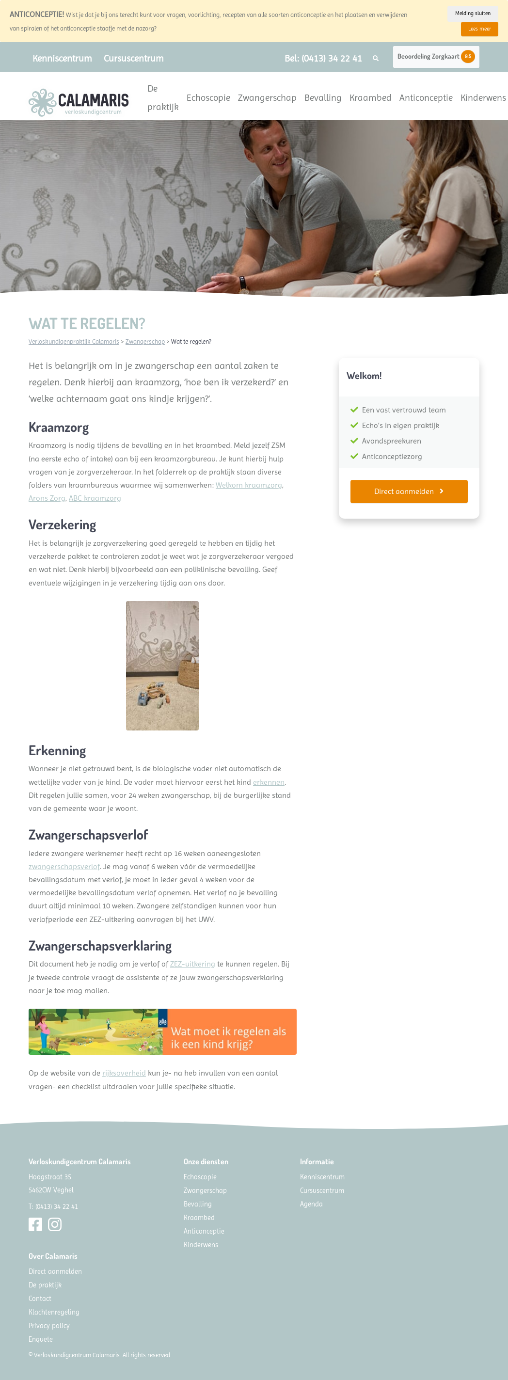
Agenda (311, 1204)
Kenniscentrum (62, 58)
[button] (375, 58)
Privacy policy (49, 1326)
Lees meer (479, 29)
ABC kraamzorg (95, 498)
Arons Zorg (47, 498)
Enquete (41, 1339)
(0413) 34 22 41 (56, 1206)
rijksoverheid (124, 1073)
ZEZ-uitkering (192, 963)
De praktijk (163, 97)
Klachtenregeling (54, 1312)
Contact (40, 1298)
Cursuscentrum (134, 58)
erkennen (269, 782)
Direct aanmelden (409, 491)
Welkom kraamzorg (249, 485)
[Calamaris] (78, 102)
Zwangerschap (267, 97)
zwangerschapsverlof (64, 866)
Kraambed (370, 97)
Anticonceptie (426, 97)
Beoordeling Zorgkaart (436, 56)
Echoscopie (208, 97)
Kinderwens (483, 97)
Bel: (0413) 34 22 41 (323, 58)
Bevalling (323, 97)
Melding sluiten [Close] (473, 13)
